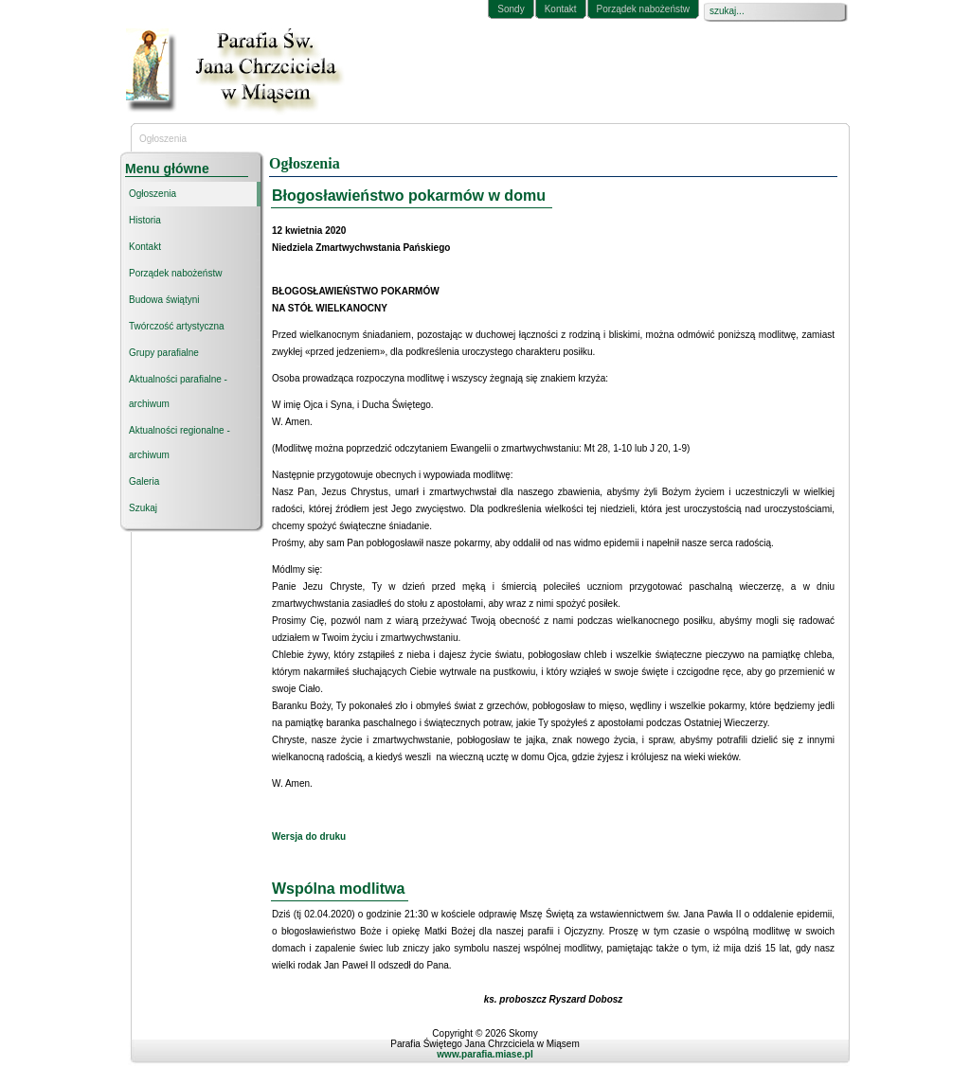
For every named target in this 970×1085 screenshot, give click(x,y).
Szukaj (143, 508)
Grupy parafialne (164, 352)
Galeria (144, 481)
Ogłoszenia (152, 193)
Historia (145, 220)
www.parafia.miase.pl (484, 1054)
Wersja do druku (309, 836)
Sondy (510, 9)
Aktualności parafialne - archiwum (178, 391)
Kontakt (561, 9)
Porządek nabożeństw (643, 9)
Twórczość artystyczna (177, 326)
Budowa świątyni (164, 299)
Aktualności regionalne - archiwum (179, 442)
